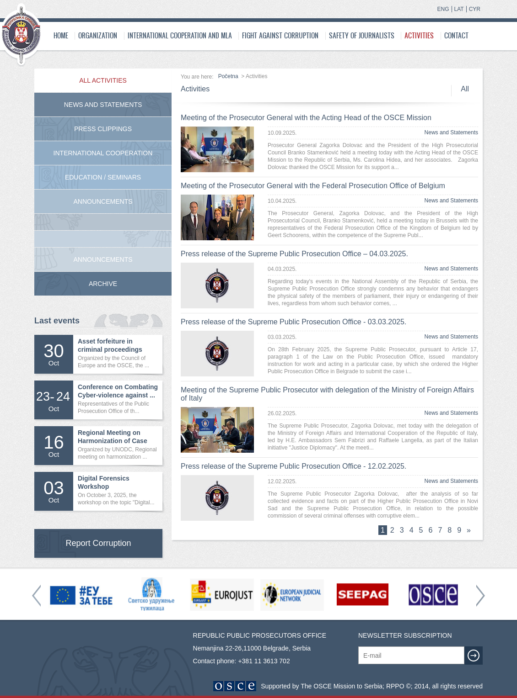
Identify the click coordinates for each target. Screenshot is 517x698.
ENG (443, 9)
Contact (456, 35)
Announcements (102, 201)
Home (61, 35)
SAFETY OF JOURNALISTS (361, 35)
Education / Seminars (103, 177)
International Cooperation (103, 153)
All (465, 89)
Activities (419, 35)
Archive (103, 283)
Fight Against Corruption (280, 35)
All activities (103, 80)
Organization (97, 35)
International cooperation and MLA (180, 35)
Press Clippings (103, 128)
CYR (474, 9)
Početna (228, 76)
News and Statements (451, 132)
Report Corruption (98, 543)
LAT (459, 9)
